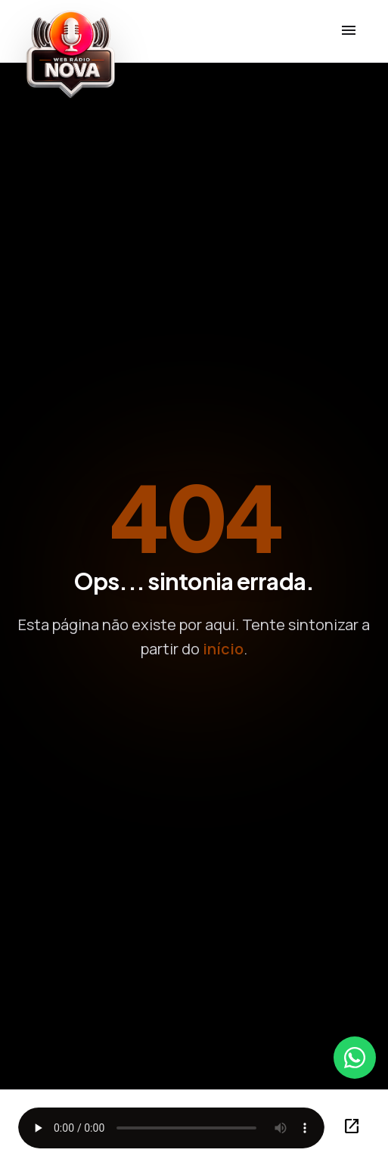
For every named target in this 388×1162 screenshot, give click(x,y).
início (223, 648)
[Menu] (349, 31)
